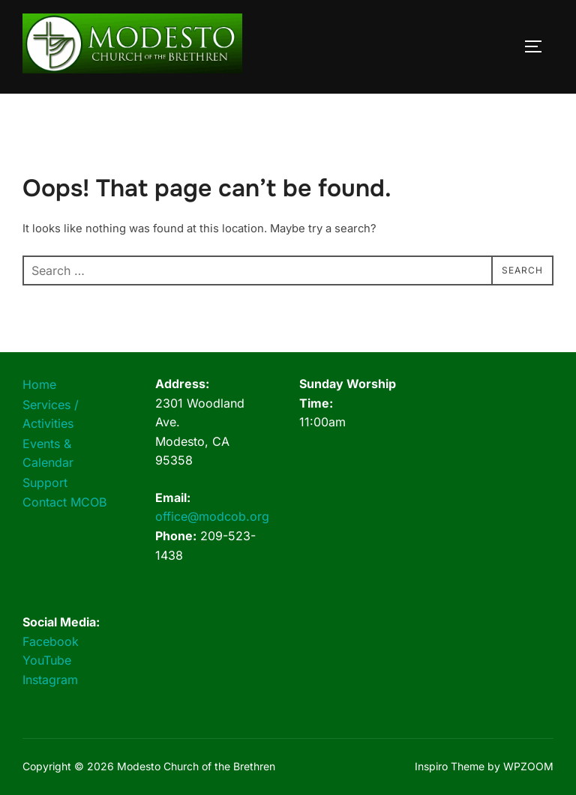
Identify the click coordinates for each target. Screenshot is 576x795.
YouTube (46, 660)
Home (39, 384)
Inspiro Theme (449, 766)
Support (45, 482)
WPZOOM (528, 766)
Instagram (50, 679)
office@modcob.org (212, 516)
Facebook (50, 641)
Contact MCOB (64, 502)
